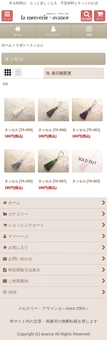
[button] (7, 15)
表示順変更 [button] (58, 73)
